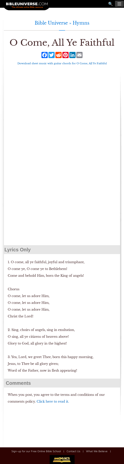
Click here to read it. (53, 401)
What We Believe (97, 451)
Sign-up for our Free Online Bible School (36, 451)
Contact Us (73, 451)
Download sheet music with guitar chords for (62, 63)
